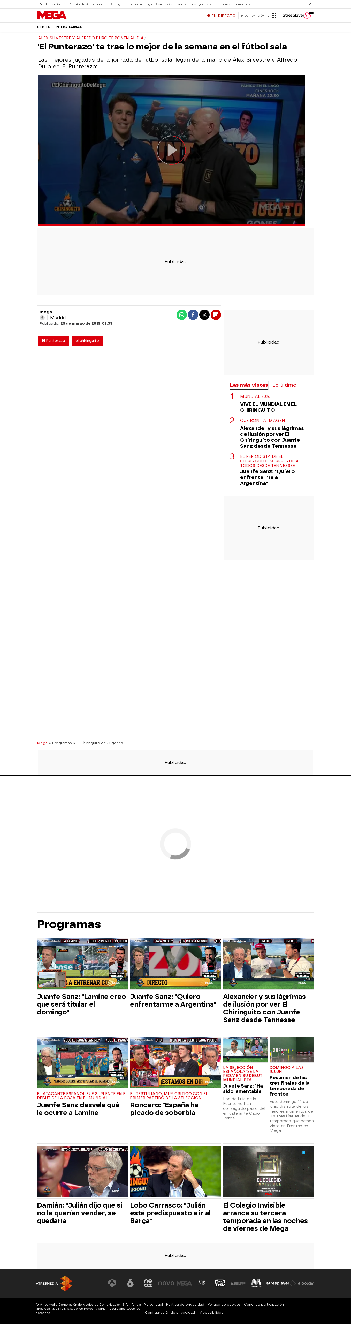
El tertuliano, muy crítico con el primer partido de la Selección (169, 1097)
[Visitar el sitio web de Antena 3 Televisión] (112, 1285)
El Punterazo (53, 342)
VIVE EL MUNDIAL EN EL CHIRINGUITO (268, 409)
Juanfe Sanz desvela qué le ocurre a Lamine (78, 1110)
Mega (42, 744)
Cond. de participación (264, 1306)
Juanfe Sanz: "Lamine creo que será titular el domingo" (81, 1006)
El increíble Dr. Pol (59, 4)
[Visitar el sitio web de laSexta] (130, 1285)
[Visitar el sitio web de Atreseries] (202, 1285)
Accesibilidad (212, 1314)
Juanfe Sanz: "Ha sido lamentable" (243, 1090)
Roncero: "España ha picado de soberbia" (164, 1110)
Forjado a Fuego (138, 4)
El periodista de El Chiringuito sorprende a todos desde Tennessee (269, 463)
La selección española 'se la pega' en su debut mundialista (242, 1075)
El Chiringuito (114, 4)
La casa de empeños (231, 4)
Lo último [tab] (284, 386)
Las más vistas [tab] (249, 386)
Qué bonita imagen (262, 422)
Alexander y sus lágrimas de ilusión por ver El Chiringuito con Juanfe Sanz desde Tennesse (272, 439)
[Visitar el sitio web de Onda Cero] (220, 1285)
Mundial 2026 (255, 398)
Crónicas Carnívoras (168, 4)
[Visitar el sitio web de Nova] (166, 1285)
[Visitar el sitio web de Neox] (148, 1285)
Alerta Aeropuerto (88, 4)
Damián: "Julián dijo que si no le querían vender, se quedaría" (79, 1214)
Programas (69, 28)
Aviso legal (153, 1306)
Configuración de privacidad (170, 1314)
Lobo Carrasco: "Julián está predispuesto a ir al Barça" (170, 1214)
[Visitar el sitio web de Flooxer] (306, 1285)
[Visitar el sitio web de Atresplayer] (281, 1285)
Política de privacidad (185, 1306)
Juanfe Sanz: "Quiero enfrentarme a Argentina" (267, 479)
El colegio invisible (199, 4)
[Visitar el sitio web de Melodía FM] (256, 1285)
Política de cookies (224, 1306)
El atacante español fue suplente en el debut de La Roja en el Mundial (82, 1097)
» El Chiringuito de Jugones (98, 744)
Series (43, 28)
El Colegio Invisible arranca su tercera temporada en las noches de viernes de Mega (265, 1218)
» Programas (60, 744)
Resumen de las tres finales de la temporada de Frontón (290, 1087)
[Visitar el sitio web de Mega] (184, 1285)
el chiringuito (87, 342)
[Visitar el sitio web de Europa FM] (238, 1285)
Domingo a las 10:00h (287, 1071)
